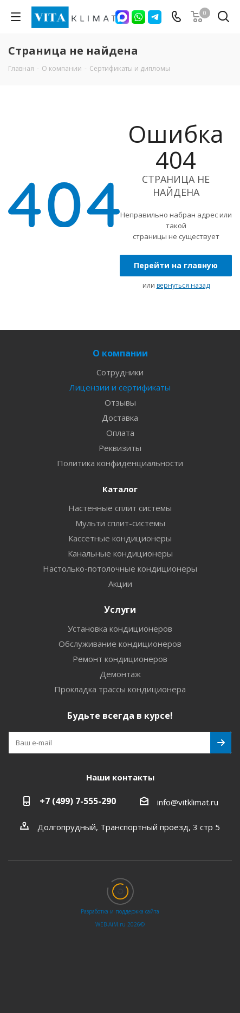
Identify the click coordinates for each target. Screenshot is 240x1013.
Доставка (120, 417)
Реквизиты (120, 447)
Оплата (120, 432)
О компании (120, 353)
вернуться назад (183, 285)
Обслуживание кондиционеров (120, 643)
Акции (120, 583)
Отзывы (120, 402)
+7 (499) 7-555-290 (78, 801)
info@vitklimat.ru (187, 802)
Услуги (120, 609)
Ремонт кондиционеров (120, 658)
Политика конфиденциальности (120, 463)
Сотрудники (120, 372)
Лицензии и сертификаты (120, 387)
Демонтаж (120, 673)
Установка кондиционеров (120, 628)
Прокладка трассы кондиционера (120, 689)
